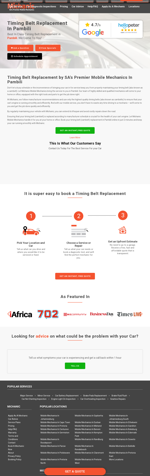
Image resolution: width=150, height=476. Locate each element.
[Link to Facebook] (140, 462)
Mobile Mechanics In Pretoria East (122, 411)
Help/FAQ (12, 386)
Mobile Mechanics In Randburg (89, 396)
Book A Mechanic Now (16, 405)
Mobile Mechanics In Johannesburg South (119, 374)
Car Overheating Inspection (92, 356)
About (11, 410)
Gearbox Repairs (118, 356)
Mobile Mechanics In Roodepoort (50, 398)
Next (141, 271)
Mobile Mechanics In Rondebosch (84, 405)
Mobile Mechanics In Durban (88, 379)
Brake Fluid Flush (119, 353)
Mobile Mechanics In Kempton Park (88, 391)
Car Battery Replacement (67, 353)
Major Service (26, 353)
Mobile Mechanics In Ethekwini (123, 379)
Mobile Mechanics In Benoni (87, 386)
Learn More (75, 137)
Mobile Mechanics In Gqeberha (89, 373)
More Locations (116, 416)
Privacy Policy (14, 413)
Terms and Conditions (13, 395)
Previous (8, 271)
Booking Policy (14, 416)
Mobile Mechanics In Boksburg (123, 386)
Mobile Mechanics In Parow (53, 403)
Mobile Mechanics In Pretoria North (54, 418)
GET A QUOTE (75, 471)
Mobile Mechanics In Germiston (55, 390)
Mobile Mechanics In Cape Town (55, 379)
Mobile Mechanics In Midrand (88, 383)
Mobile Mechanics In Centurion (55, 386)
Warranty (12, 390)
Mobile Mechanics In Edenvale (123, 390)
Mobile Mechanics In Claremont (89, 410)
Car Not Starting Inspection (34, 356)
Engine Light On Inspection (63, 356)
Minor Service (44, 353)
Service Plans (14, 379)
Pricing (11, 383)
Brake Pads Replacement (95, 353)
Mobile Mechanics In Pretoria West (88, 418)
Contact (11, 400)
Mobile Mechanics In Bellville (122, 403)
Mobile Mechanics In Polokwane (55, 410)
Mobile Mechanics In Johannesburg (50, 374)
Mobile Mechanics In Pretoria (54, 383)
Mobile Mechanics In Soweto (122, 396)
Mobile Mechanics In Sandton (122, 383)
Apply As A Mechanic (18, 373)
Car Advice (13, 376)
